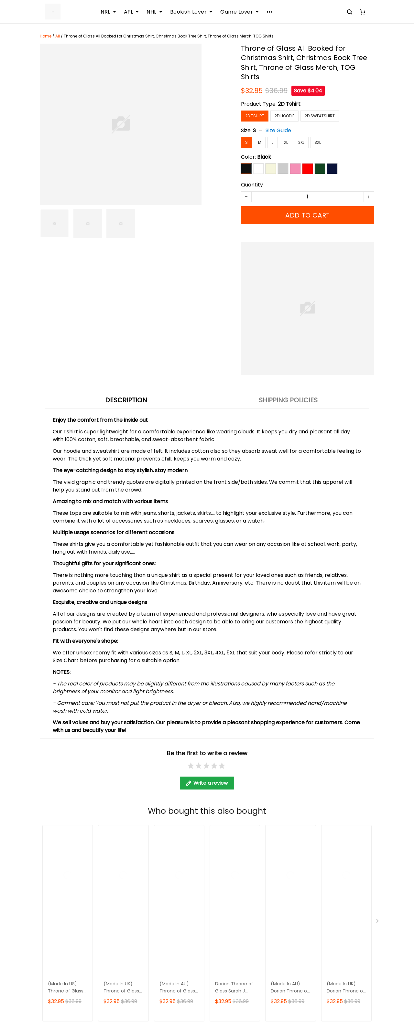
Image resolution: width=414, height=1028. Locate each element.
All (57, 36)
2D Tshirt (289, 104)
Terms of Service (291, 830)
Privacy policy (287, 852)
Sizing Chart (170, 841)
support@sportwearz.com (73, 976)
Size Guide (278, 130)
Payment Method (292, 841)
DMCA (162, 863)
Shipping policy (289, 808)
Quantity (252, 184)
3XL (318, 142)
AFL (131, 12)
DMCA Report (293, 999)
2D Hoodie (284, 116)
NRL (108, 12)
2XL (301, 142)
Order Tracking (174, 852)
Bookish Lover (191, 12)
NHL (154, 12)
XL (286, 142)
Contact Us (169, 819)
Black (264, 157)
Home (45, 36)
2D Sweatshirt (320, 116)
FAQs (161, 830)
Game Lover (239, 12)
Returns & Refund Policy (300, 819)
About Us (166, 808)
